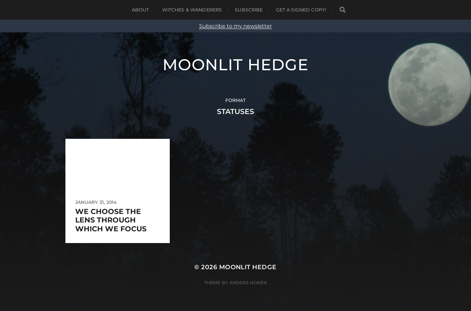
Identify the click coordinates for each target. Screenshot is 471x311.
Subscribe (249, 10)
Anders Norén (248, 282)
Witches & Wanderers (192, 10)
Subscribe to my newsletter (235, 26)
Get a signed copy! (301, 10)
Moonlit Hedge (235, 64)
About (140, 10)
